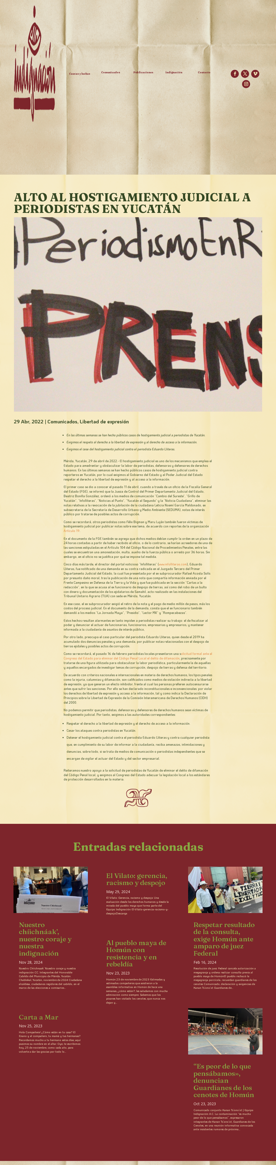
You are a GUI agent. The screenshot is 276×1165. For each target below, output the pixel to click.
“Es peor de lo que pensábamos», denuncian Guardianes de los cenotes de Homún (224, 1080)
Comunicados (62, 421)
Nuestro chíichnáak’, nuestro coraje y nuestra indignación (45, 938)
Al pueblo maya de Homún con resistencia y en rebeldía (136, 953)
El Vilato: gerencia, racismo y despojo (136, 879)
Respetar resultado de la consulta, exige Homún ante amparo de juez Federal (224, 938)
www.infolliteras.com (173, 564)
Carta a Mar (38, 1017)
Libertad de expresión (104, 421)
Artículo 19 (72, 531)
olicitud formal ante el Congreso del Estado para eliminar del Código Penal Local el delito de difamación (138, 656)
